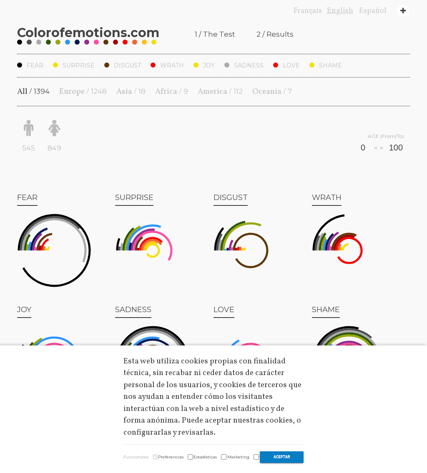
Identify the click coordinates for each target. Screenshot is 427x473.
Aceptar (282, 457)
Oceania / (272, 91)
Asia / (131, 91)
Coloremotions (88, 32)
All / (33, 91)
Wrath (167, 65)
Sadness (244, 65)
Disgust (122, 65)
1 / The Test (215, 34)
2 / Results (275, 34)
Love (286, 65)
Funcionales (135, 457)
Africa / (171, 91)
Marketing (238, 457)
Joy (204, 65)
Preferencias (170, 457)
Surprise (74, 65)
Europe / (83, 91)
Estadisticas (205, 457)
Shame (325, 65)
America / (220, 91)
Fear (30, 65)
